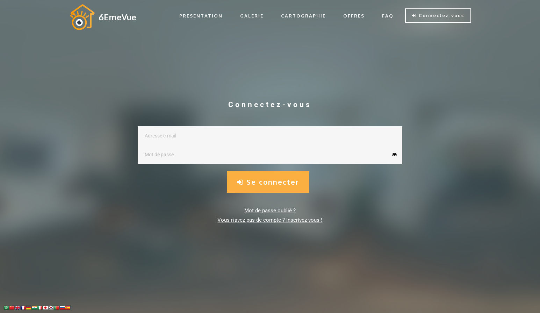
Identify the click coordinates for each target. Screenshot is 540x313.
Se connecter (268, 181)
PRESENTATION (201, 16)
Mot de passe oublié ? (270, 210)
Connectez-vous (438, 15)
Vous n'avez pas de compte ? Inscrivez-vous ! (269, 220)
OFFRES (354, 16)
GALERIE (252, 16)
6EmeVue (117, 17)
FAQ (388, 16)
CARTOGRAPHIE (303, 16)
